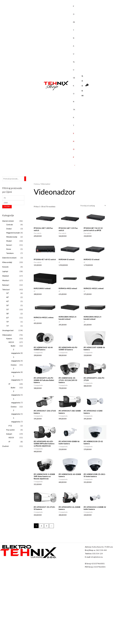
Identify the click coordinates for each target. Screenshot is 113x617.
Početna (37, 184)
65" (7, 318)
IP (9, 385)
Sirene (8, 250)
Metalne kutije (12, 237)
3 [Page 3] (46, 530)
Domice (14, 366)
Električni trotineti (9, 258)
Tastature (10, 254)
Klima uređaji (7, 263)
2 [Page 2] (41, 530)
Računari (5, 286)
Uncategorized (8, 331)
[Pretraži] (26, 178)
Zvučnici (5, 447)
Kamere (9, 339)
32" (7, 294)
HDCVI (11, 343)
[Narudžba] (92, 206)
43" (7, 302)
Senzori (9, 246)
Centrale (9, 225)
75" (7, 326)
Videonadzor (7, 336)
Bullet (13, 346)
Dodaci (9, 229)
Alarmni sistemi (8, 222)
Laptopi (5, 272)
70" (7, 322)
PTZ (10, 426)
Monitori (5, 281)
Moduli (9, 242)
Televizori (6, 290)
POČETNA (73, 26)
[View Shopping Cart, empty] (82, 86)
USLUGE (73, 66)
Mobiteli (5, 277)
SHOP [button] (73, 149)
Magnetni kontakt (13, 233)
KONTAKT (73, 105)
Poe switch (10, 430)
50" (7, 306)
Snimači (9, 435)
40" (7, 298)
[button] (73, 165)
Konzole (5, 267)
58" (7, 314)
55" (7, 310)
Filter (7, 207)
